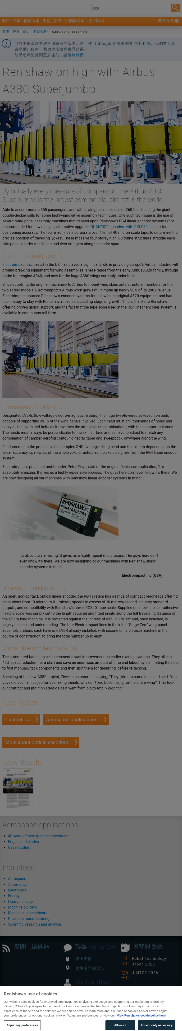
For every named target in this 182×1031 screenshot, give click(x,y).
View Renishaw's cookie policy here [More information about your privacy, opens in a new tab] (141, 1022)
